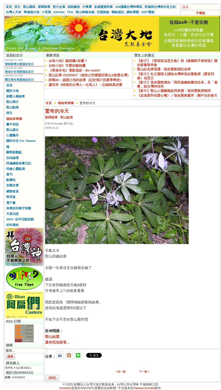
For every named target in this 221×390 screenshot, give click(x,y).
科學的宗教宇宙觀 (18, 208)
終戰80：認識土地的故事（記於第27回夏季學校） (86, 80)
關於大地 (12, 91)
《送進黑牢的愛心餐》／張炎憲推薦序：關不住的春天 (177, 95)
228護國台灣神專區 (128, 7)
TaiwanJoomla (144, 388)
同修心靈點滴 (15, 169)
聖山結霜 (52, 336)
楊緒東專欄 (14, 119)
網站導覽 (132, 12)
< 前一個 (120, 371)
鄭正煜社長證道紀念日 (19, 79)
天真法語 (12, 214)
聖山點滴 (12, 107)
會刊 (9, 174)
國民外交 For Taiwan (21, 141)
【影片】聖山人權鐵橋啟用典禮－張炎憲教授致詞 (174, 91)
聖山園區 (29, 7)
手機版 (200, 13)
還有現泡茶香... (57, 342)
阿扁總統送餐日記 (18, 163)
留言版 (11, 197)
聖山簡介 (12, 102)
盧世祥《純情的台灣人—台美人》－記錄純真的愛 (85, 85)
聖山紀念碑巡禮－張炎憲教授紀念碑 (164, 69)
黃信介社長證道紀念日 (19, 71)
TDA (70, 12)
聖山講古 (12, 130)
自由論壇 (12, 158)
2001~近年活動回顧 (20, 219)
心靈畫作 (12, 135)
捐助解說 (74, 7)
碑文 (9, 113)
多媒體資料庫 (103, 7)
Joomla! (65, 388)
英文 (17, 7)
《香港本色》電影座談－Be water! (75, 70)
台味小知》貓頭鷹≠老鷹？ (68, 61)
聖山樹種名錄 (85, 12)
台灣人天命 (13, 12)
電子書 (11, 203)
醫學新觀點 (14, 152)
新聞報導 (44, 7)
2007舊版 (147, 12)
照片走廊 (59, 7)
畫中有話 (12, 124)
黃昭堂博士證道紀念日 (19, 64)
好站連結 (12, 225)
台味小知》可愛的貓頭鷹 (67, 65)
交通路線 (103, 12)
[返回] (52, 377)
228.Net (58, 12)
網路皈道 (12, 191)
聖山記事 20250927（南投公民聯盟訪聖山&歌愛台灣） (89, 75)
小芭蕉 (46, 12)
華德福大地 (31, 12)
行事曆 (87, 7)
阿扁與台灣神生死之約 (160, 7)
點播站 (11, 180)
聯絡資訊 (118, 12)
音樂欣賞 (12, 185)
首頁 (9, 7)
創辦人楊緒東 (15, 96)
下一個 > (144, 371)
